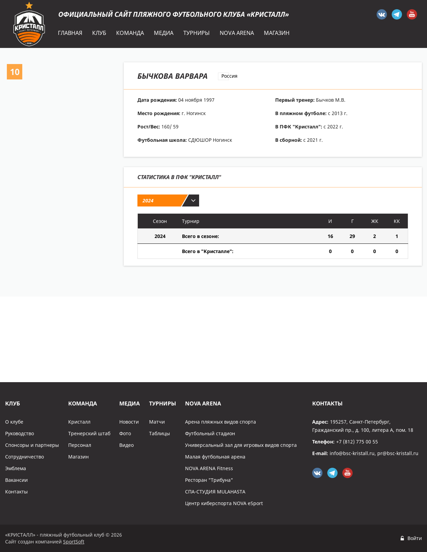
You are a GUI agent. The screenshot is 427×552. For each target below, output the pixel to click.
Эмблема (15, 468)
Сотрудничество (24, 456)
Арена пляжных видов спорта (220, 421)
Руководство (19, 433)
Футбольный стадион (210, 433)
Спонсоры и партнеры (32, 445)
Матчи (157, 421)
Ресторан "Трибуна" (209, 480)
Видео (126, 445)
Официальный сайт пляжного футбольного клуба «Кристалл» (173, 14)
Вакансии (16, 480)
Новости (129, 421)
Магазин (78, 456)
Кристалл (79, 421)
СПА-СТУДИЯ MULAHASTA (215, 491)
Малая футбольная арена (215, 456)
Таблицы (159, 433)
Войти (414, 538)
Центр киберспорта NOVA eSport (224, 503)
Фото (125, 433)
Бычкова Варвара (172, 76)
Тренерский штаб (89, 433)
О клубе (14, 421)
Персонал (79, 445)
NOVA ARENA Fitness (209, 468)
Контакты (16, 491)
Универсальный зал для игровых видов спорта (241, 445)
